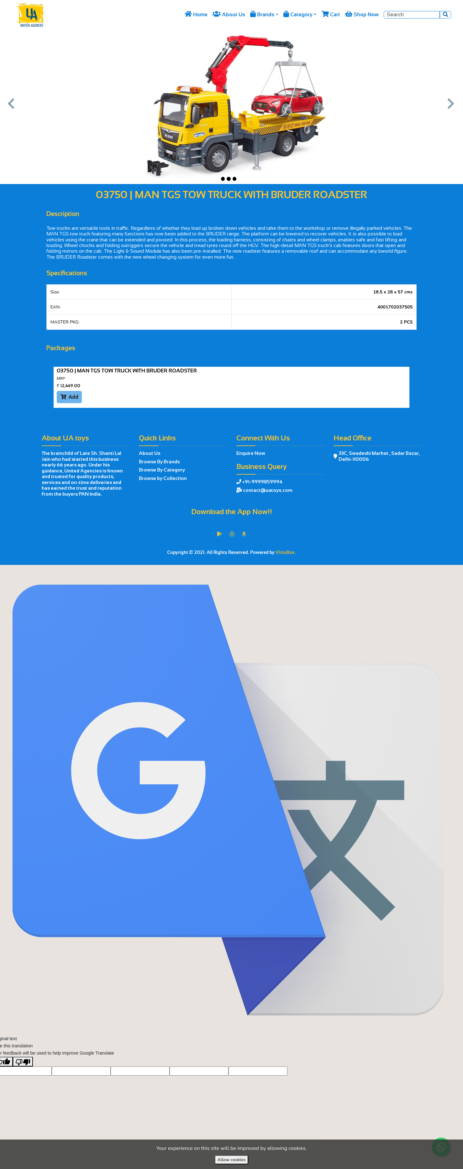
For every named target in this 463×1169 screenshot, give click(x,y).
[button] (11, 107)
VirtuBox (246, 572)
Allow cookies (231, 1159)
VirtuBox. (286, 552)
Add (69, 396)
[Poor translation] (23, 1076)
